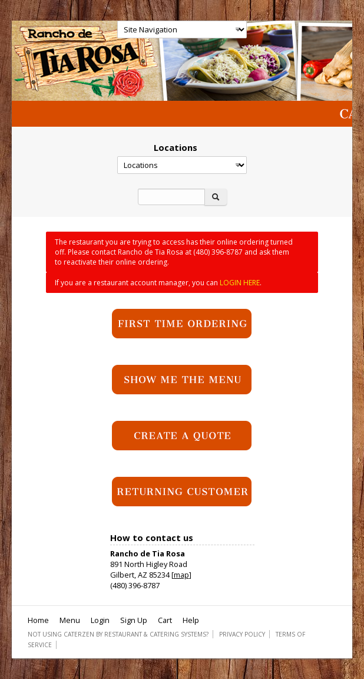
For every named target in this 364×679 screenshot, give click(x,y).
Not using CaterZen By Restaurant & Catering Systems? (118, 634)
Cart (165, 620)
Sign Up (133, 620)
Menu (69, 620)
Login (100, 620)
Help (191, 620)
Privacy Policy (242, 634)
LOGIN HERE (240, 283)
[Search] (171, 197)
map (181, 574)
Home (38, 620)
